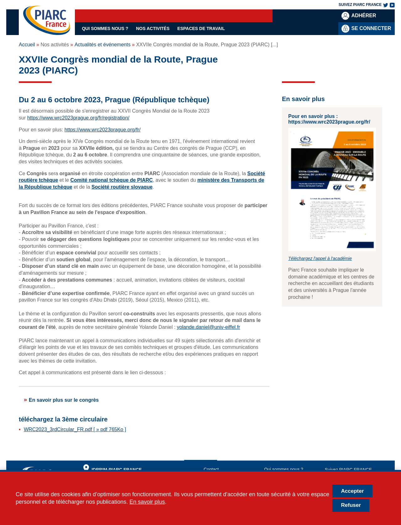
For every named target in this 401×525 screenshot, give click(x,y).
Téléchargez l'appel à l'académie (320, 258)
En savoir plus (147, 502)
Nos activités (152, 28)
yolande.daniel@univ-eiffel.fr (208, 327)
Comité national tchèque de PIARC (111, 180)
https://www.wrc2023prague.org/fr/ (103, 129)
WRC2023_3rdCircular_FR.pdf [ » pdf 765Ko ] (75, 429)
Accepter (352, 491)
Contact (211, 469)
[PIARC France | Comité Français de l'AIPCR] (46, 20)
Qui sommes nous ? (105, 28)
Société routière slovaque (122, 187)
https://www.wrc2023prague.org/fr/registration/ (78, 117)
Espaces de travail (201, 28)
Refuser (351, 505)
